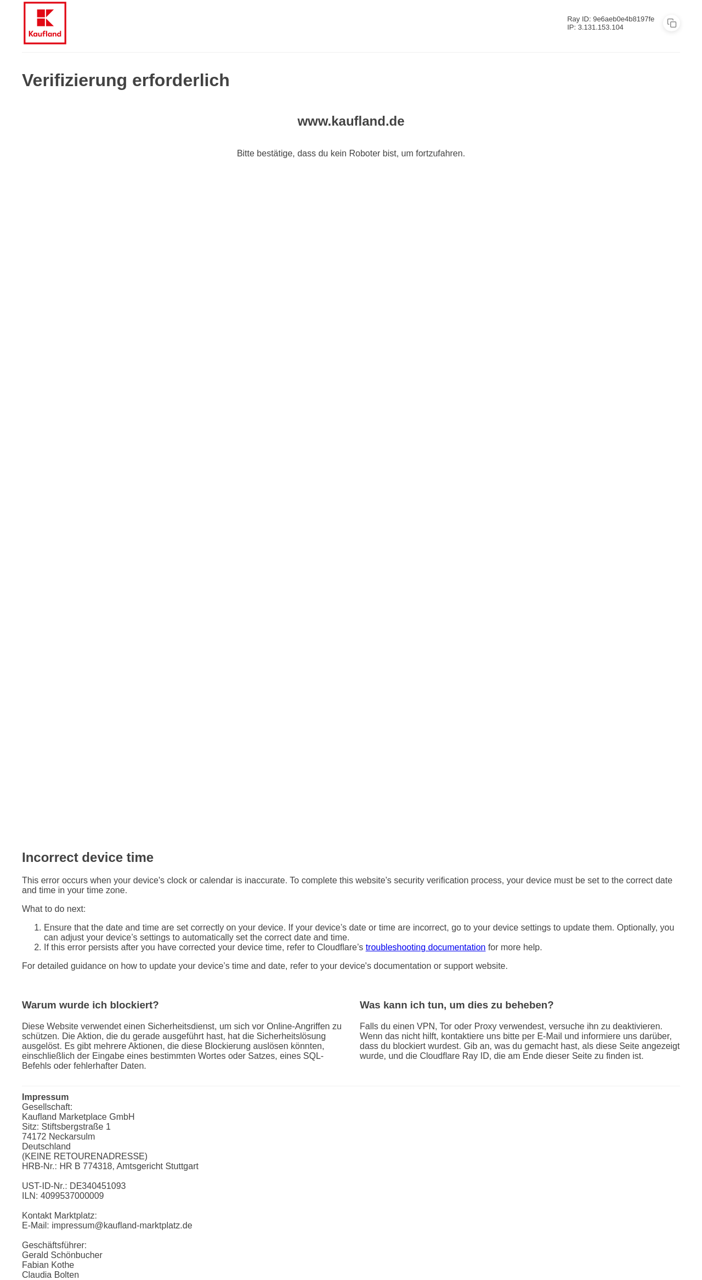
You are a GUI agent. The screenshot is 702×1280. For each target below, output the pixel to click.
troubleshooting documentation (426, 947)
